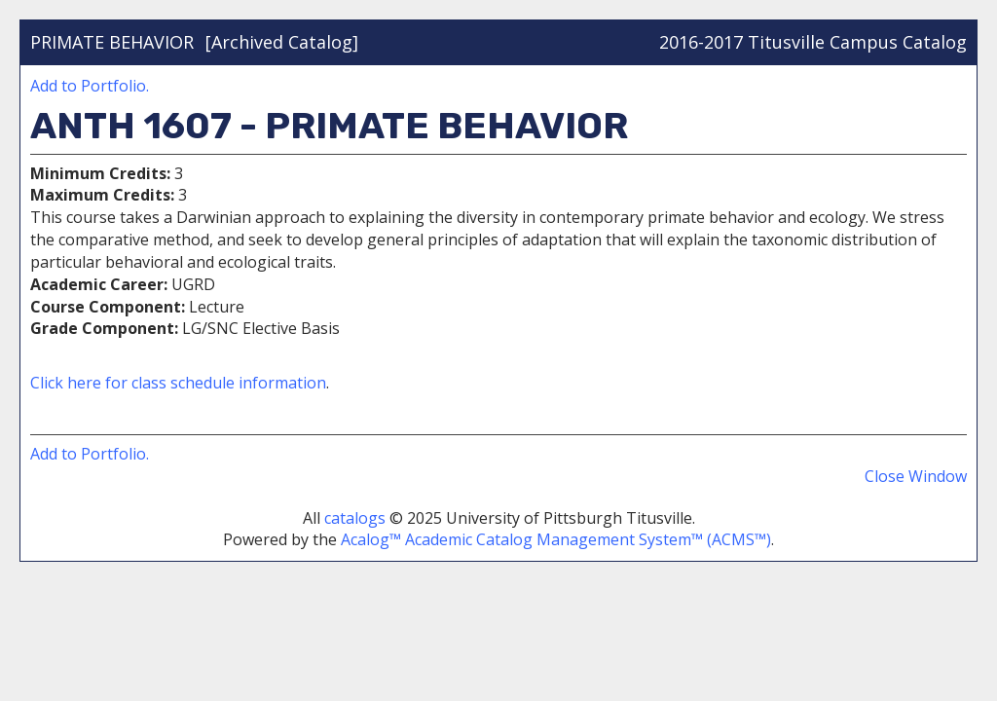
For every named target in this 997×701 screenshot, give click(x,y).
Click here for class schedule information (178, 382)
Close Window (916, 476)
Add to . (89, 85)
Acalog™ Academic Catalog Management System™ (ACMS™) (556, 539)
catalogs (355, 518)
